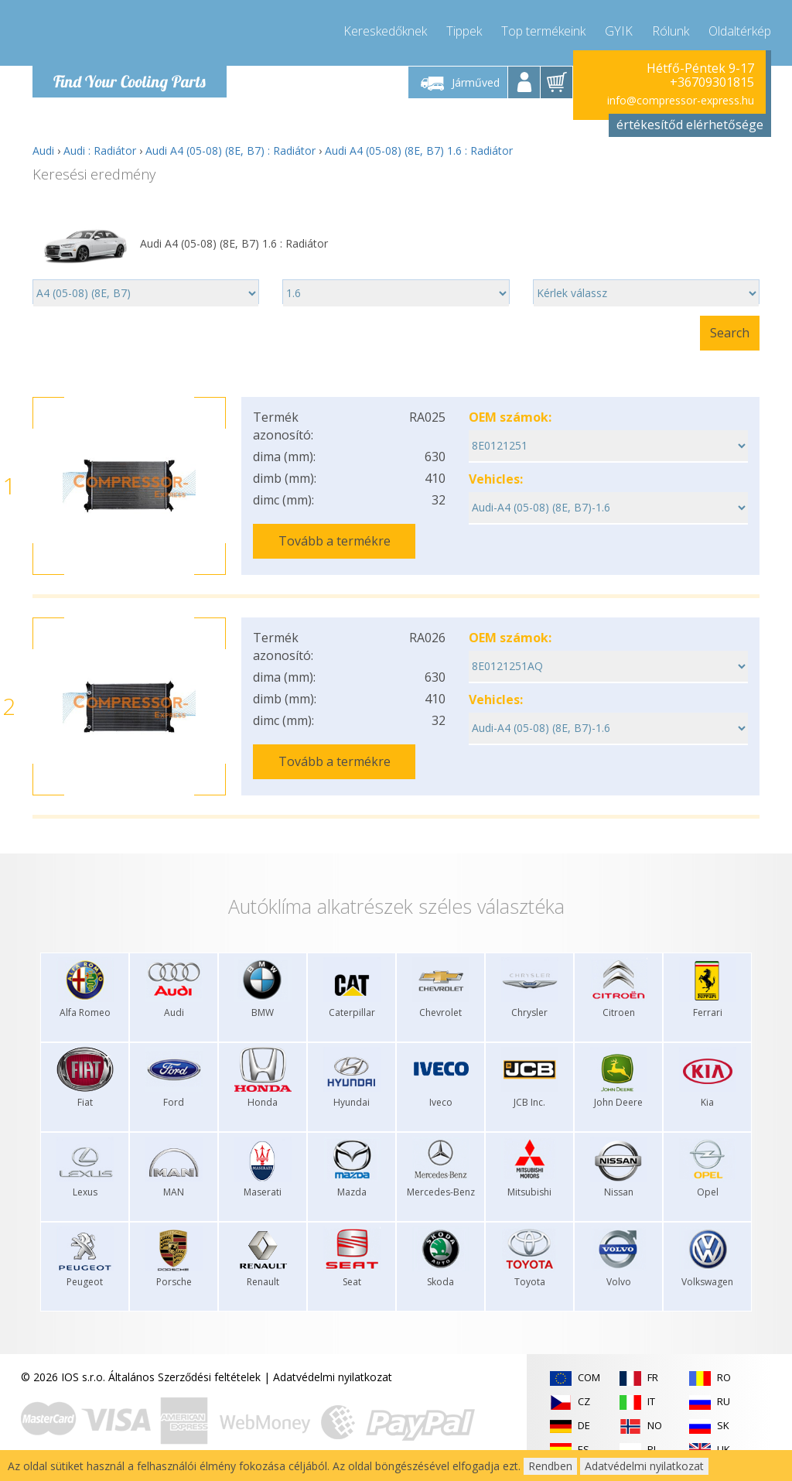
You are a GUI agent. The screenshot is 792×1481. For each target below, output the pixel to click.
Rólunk (670, 31)
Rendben (550, 1466)
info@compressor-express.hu (680, 100)
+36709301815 (712, 82)
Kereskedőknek (385, 31)
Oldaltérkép (739, 31)
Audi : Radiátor (99, 150)
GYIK (619, 31)
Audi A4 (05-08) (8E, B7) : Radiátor (230, 150)
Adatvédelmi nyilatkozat (332, 1377)
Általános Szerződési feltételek (184, 1377)
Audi (43, 150)
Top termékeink (543, 31)
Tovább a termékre (334, 540)
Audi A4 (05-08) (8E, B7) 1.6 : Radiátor (419, 150)
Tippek (464, 31)
